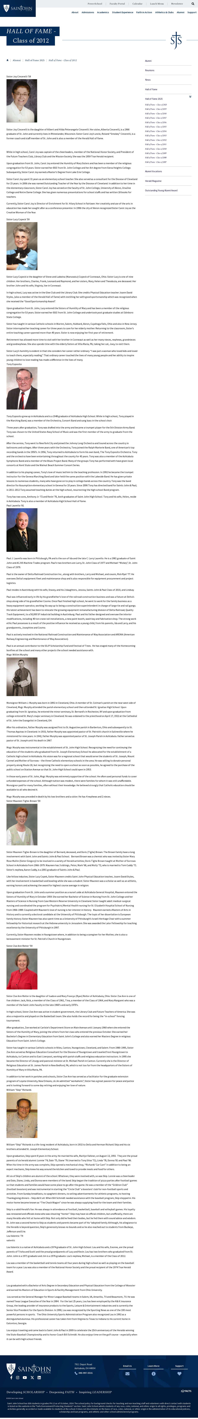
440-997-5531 (83, 1373)
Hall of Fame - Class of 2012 (63, 60)
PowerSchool (95, 4)
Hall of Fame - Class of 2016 (155, 122)
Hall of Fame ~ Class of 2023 (156, 105)
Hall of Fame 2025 (35, 60)
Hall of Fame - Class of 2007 (155, 162)
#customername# (18, 8)
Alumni (180, 12)
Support (192, 12)
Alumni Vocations (153, 171)
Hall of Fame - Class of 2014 (155, 131)
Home (7, 60)
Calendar (137, 4)
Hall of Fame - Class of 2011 (155, 144)
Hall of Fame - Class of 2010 (155, 149)
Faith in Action (144, 12)
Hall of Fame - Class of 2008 (155, 157)
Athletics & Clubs (164, 12)
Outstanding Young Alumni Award (161, 190)
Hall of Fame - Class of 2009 (155, 153)
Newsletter (177, 4)
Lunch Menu (157, 4)
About (75, 12)
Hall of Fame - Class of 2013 (155, 135)
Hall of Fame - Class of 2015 (155, 127)
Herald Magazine (153, 180)
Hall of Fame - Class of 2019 (155, 109)
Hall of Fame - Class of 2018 (155, 113)
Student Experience (122, 12)
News (148, 79)
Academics (103, 12)
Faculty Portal (117, 4)
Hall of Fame (151, 89)
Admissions (88, 12)
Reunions (149, 70)
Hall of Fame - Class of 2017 (155, 118)
